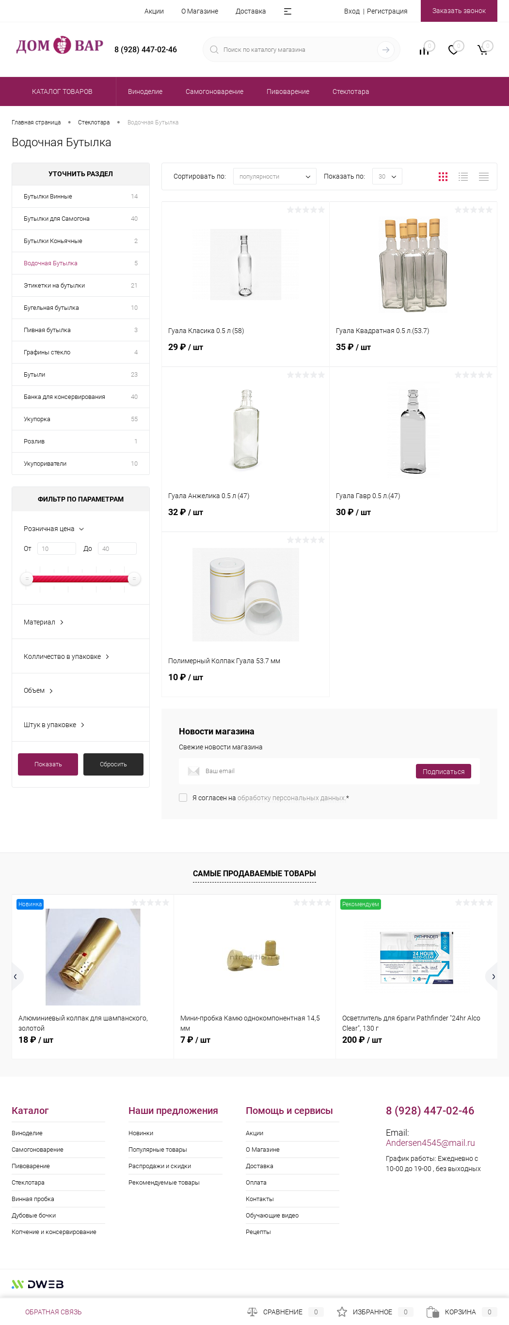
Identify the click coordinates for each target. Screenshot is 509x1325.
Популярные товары (157, 1149)
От (28, 548)
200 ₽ (362, 1040)
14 (134, 196)
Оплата (256, 1182)
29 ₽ (245, 352)
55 (134, 419)
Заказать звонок (459, 11)
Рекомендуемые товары (164, 1182)
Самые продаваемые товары (254, 873)
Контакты (260, 1199)
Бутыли (34, 374)
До (87, 548)
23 (134, 374)
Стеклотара (28, 1182)
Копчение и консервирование (54, 1231)
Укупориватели (45, 463)
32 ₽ (245, 517)
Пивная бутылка (47, 330)
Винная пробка (33, 1199)
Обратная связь (47, 1312)
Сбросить (113, 764)
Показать (48, 764)
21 (134, 285)
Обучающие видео (272, 1215)
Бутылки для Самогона (57, 218)
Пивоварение (31, 1166)
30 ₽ (413, 517)
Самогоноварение (38, 1149)
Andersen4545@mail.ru (430, 1143)
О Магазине (199, 11)
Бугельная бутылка (51, 307)
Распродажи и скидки (159, 1166)
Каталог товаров (61, 91)
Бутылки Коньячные (53, 240)
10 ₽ (245, 682)
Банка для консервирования (64, 396)
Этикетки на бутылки (54, 285)
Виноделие (27, 1133)
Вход (352, 11)
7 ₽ (195, 1040)
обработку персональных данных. (292, 798)
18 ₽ (35, 1040)
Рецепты (258, 1231)
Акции (154, 11)
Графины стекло (47, 352)
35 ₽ (413, 352)
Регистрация (387, 11)
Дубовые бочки (34, 1215)
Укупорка (37, 419)
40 (134, 218)
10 (134, 307)
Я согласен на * (270, 798)
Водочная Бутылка (51, 263)
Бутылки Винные (48, 196)
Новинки (140, 1133)
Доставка (251, 11)
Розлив (34, 441)
